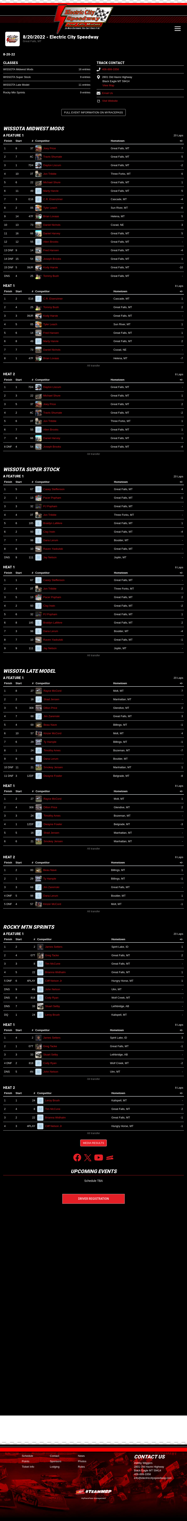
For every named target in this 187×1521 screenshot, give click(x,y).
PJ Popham (52, 506)
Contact (54, 1455)
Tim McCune (54, 963)
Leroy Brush (54, 1014)
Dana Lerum (52, 540)
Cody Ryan (53, 997)
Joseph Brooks (54, 258)
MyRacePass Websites (93, 1491)
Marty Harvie (52, 190)
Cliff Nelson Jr (55, 980)
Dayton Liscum (54, 165)
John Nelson (54, 989)
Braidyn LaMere (54, 523)
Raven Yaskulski (54, 548)
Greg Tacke (53, 955)
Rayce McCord (54, 690)
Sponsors (55, 1461)
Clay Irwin (51, 531)
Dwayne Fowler (54, 775)
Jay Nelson (51, 557)
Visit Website (107, 100)
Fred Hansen (52, 250)
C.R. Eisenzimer (54, 199)
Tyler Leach (52, 207)
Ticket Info (28, 1466)
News (81, 1455)
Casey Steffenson (55, 489)
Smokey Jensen (54, 767)
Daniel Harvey (53, 233)
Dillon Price (51, 707)
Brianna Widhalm (57, 972)
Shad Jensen (53, 699)
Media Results (93, 1143)
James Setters (55, 946)
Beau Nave (51, 724)
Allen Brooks (52, 241)
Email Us (105, 93)
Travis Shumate (54, 156)
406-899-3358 (108, 69)
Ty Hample (51, 741)
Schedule (27, 1455)
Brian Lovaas (53, 216)
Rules (81, 1466)
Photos (82, 1461)
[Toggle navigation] (177, 28)
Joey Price (51, 148)
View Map (108, 85)
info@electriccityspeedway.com (153, 1478)
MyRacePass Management (93, 1498)
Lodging (54, 1466)
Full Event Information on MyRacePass (93, 112)
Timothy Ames (53, 750)
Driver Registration (93, 1198)
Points (25, 1461)
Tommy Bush (52, 275)
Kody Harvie (52, 267)
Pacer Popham (54, 497)
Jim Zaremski (53, 716)
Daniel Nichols (53, 224)
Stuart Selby (54, 1006)
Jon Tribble (51, 173)
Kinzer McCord (54, 733)
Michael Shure (53, 182)
